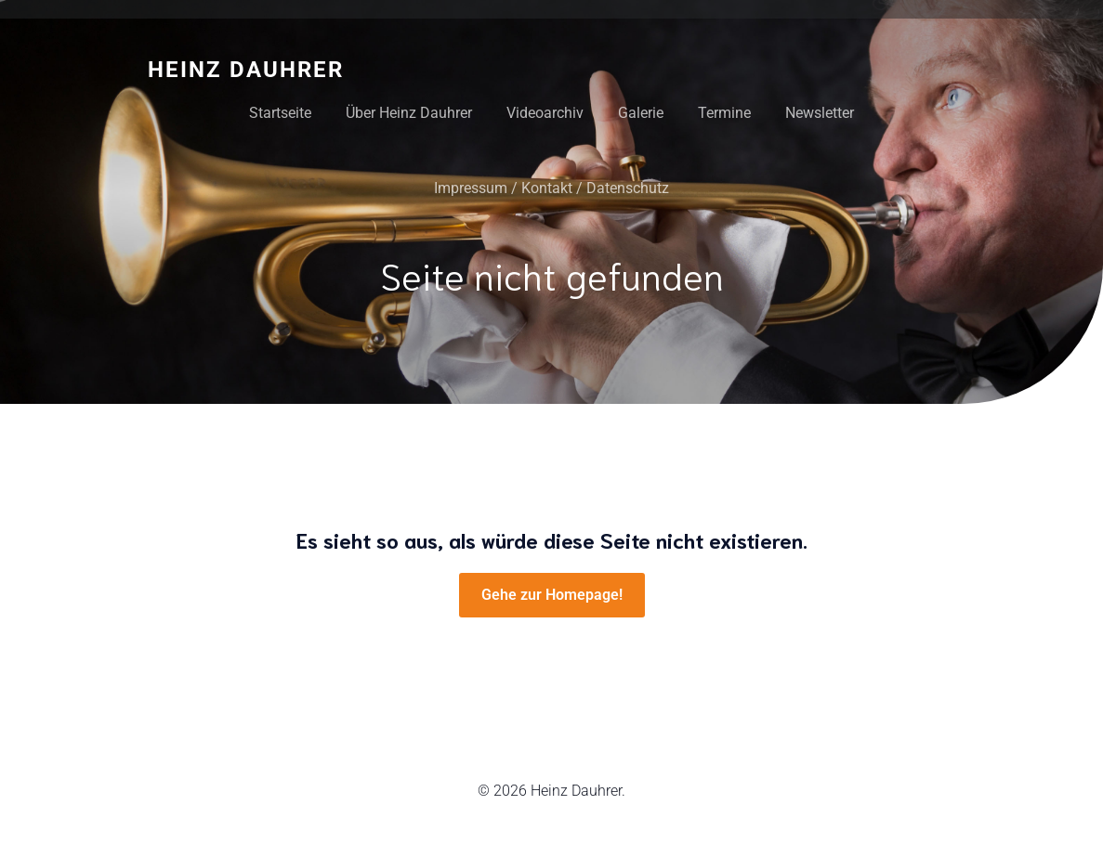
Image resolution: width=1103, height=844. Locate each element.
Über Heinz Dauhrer (409, 113)
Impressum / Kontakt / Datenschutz (551, 188)
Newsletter (819, 113)
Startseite (280, 113)
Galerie (640, 113)
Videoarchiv (545, 113)
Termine (724, 113)
